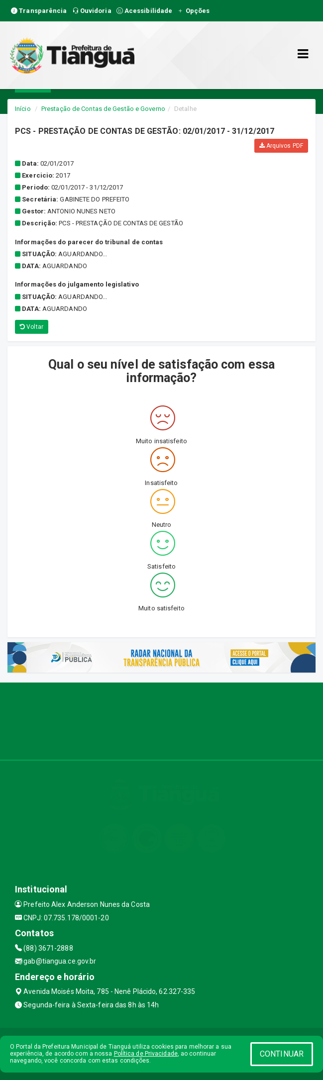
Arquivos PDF (281, 145)
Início (23, 108)
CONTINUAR (282, 1054)
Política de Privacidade (146, 1053)
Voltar (31, 326)
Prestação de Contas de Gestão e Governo (103, 108)
